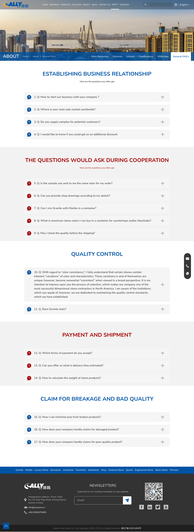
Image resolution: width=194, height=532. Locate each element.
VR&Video (163, 56)
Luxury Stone (40, 470)
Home (45, 4)
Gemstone (54, 470)
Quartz (130, 470)
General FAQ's (181, 56)
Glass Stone (162, 470)
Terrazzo (175, 470)
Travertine (80, 470)
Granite (18, 470)
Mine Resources (100, 56)
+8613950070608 (37, 512)
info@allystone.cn (36, 507)
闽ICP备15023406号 (131, 528)
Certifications (146, 56)
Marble (27, 470)
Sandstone (93, 470)
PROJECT (86, 4)
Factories (117, 56)
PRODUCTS (66, 4)
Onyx (104, 470)
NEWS (94, 4)
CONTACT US (104, 4)
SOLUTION (76, 4)
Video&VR (124, 4)
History (131, 56)
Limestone (67, 470)
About (36, 56)
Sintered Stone (116, 470)
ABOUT (115, 4)
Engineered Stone (145, 470)
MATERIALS (54, 4)
